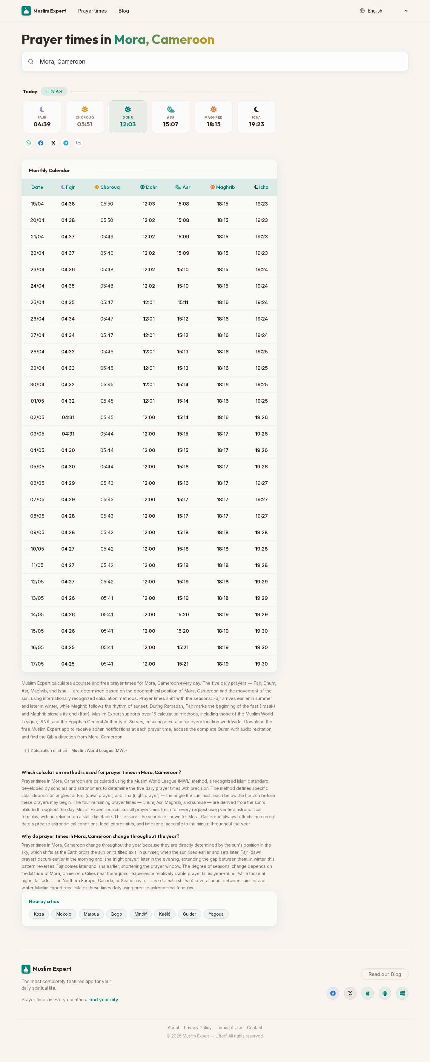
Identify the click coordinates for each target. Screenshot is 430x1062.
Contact (254, 1027)
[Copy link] (78, 143)
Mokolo (63, 914)
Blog (124, 11)
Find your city (103, 1000)
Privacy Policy (198, 1027)
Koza (39, 914)
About (173, 1027)
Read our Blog (313, 284)
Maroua (91, 914)
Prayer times (92, 11)
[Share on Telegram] (66, 143)
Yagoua (216, 914)
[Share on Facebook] (41, 143)
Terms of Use (229, 1027)
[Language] (387, 11)
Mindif (141, 914)
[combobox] (221, 61)
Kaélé (165, 914)
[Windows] (402, 993)
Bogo (116, 914)
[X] (350, 993)
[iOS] (367, 993)
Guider (189, 914)
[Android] (385, 993)
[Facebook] (333, 993)
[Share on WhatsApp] (28, 143)
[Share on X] (53, 143)
